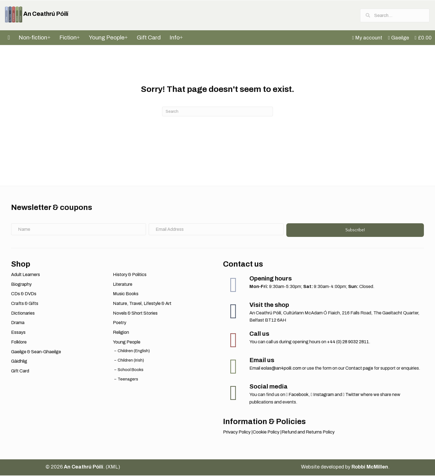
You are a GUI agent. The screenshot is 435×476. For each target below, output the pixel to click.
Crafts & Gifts (24, 304)
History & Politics (129, 275)
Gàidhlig (19, 361)
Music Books (125, 294)
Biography (21, 284)
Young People (126, 342)
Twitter (351, 395)
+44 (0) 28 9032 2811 (348, 342)
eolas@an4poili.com (281, 368)
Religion (121, 332)
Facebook (297, 395)
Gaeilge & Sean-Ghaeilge (36, 352)
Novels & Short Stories (135, 313)
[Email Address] (216, 230)
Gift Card (20, 371)
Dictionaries (23, 313)
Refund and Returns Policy (308, 432)
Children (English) (134, 351)
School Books (130, 370)
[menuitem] (368, 38)
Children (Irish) (131, 361)
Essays (18, 332)
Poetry (119, 323)
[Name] (78, 230)
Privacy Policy (237, 432)
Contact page (359, 368)
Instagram (322, 395)
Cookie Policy (266, 432)
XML (112, 467)
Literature (122, 284)
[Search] (217, 112)
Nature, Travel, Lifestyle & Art (142, 304)
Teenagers (128, 379)
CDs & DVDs (23, 294)
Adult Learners (25, 275)
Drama (17, 323)
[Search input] (394, 15)
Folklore (19, 342)
